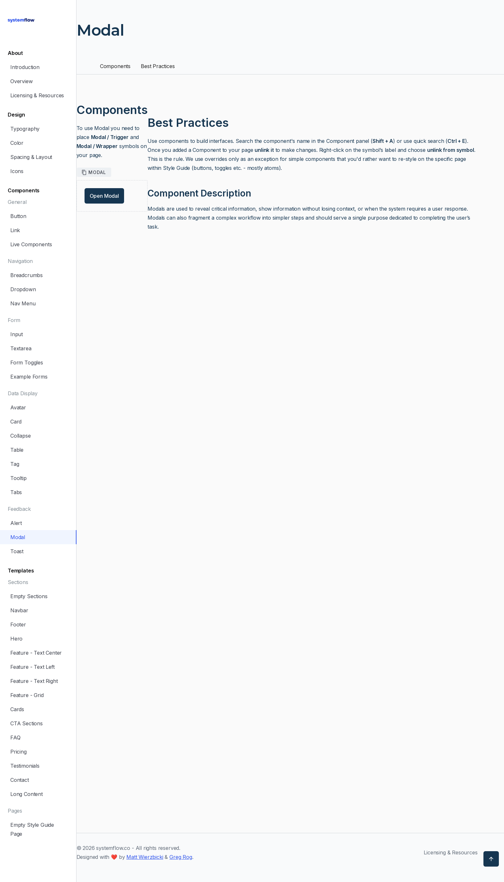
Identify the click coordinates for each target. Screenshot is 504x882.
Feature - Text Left (32, 667)
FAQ (15, 737)
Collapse (20, 435)
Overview (21, 81)
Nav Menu (23, 303)
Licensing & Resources (37, 95)
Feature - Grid (27, 695)
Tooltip (18, 478)
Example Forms (29, 376)
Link (15, 230)
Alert (16, 523)
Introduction (25, 67)
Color (16, 143)
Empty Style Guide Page (32, 829)
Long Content (26, 794)
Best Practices (158, 66)
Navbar (19, 610)
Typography (25, 129)
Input (16, 334)
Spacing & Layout (31, 157)
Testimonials (25, 766)
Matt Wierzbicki (144, 857)
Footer (18, 624)
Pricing (18, 751)
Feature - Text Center (36, 653)
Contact (19, 780)
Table (16, 450)
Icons (16, 171)
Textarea (21, 348)
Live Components (31, 244)
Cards (17, 709)
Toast (16, 551)
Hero (16, 638)
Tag (14, 464)
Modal (17, 537)
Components (115, 66)
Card (16, 421)
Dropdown (23, 289)
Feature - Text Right (34, 681)
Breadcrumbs (26, 275)
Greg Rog (180, 857)
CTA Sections (26, 723)
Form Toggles (26, 362)
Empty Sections (29, 596)
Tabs (16, 492)
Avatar (18, 407)
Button (18, 216)
